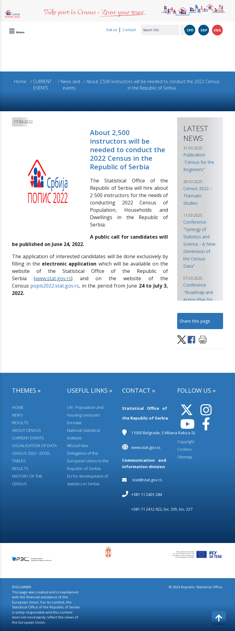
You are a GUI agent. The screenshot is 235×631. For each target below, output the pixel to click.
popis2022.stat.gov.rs (54, 285)
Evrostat (74, 422)
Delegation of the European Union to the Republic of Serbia (88, 460)
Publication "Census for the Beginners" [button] (198, 162)
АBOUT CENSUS (26, 430)
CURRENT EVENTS (28, 438)
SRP (203, 30)
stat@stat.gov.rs (147, 479)
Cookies (184, 449)
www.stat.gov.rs (53, 278)
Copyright (185, 441)
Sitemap (184, 457)
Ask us (111, 29)
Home (20, 81)
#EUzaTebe (77, 445)
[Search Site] (160, 30)
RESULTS (20, 422)
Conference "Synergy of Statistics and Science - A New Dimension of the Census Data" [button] (199, 244)
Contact (129, 29)
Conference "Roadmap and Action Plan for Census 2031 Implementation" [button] (200, 299)
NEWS (17, 415)
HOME (18, 407)
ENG (217, 30)
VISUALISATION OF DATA (34, 445)
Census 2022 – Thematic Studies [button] (197, 195)
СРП (190, 30)
